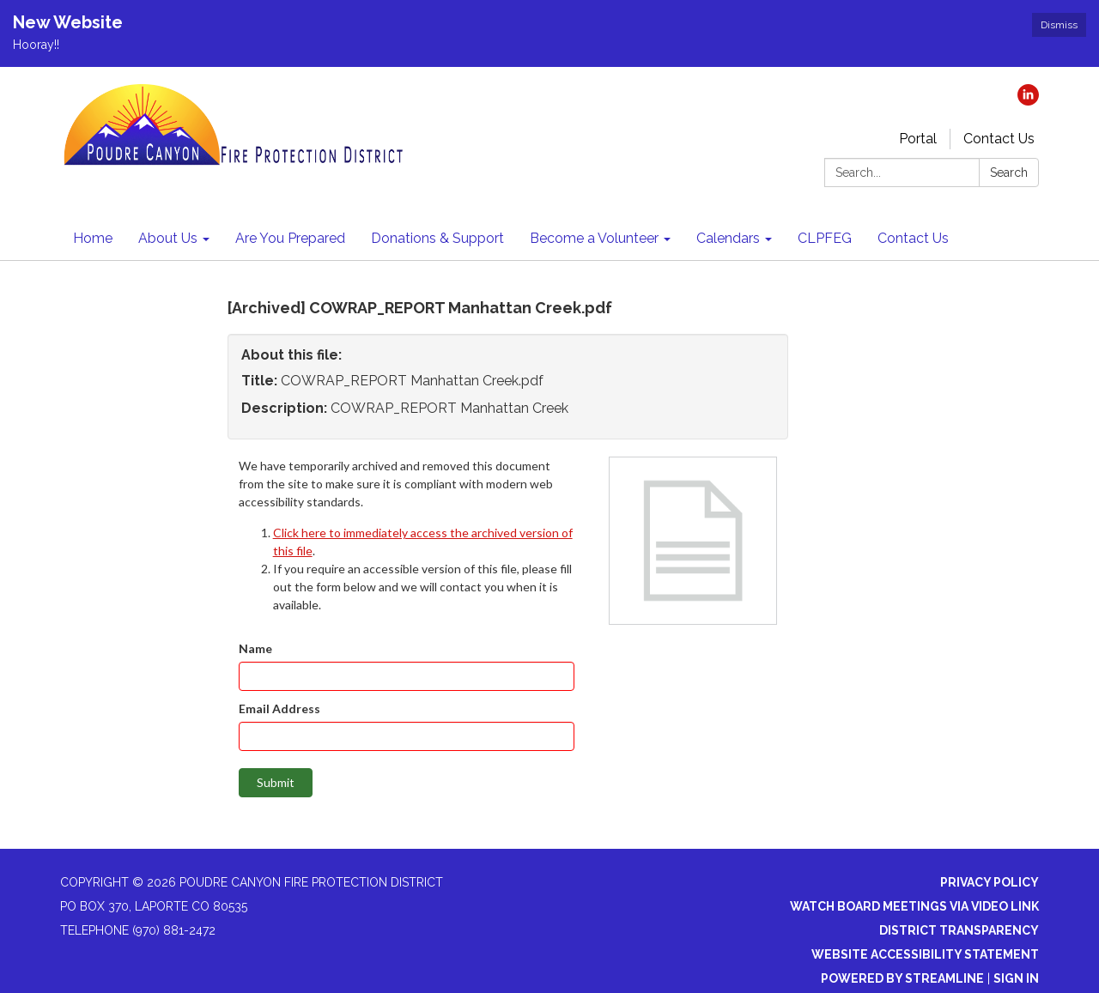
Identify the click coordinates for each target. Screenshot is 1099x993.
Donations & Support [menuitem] (437, 238)
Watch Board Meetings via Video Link (914, 906)
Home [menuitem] (92, 238)
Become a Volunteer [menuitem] (594, 238)
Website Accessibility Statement (925, 954)
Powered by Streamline (902, 978)
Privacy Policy (989, 882)
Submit (275, 782)
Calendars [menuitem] (728, 238)
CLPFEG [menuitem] (825, 238)
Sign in (1016, 978)
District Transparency (959, 930)
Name (255, 648)
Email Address (279, 708)
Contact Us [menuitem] (913, 238)
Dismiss (1059, 25)
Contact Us (999, 138)
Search (1009, 172)
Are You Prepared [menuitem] (290, 238)
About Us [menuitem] (167, 238)
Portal (918, 138)
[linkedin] (1028, 101)
